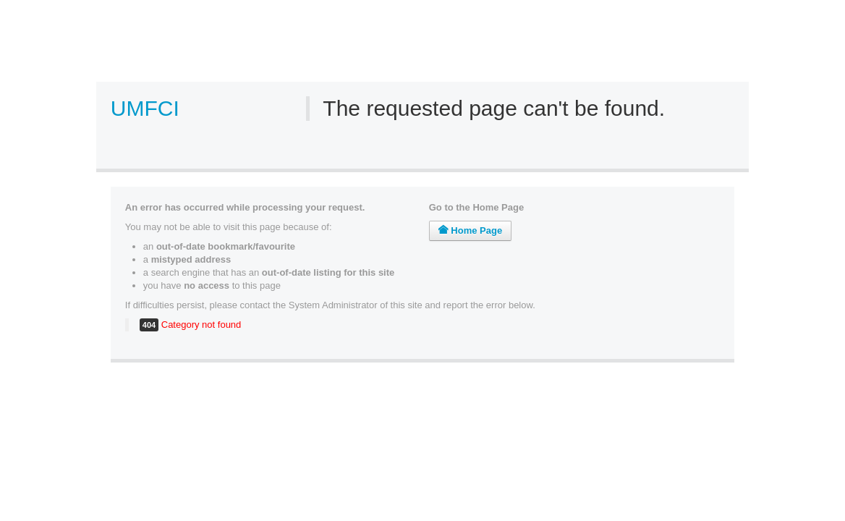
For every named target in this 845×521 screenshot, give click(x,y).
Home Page (470, 230)
